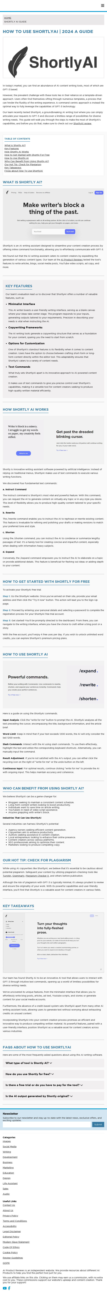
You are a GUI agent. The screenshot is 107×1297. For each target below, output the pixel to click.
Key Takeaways (12, 167)
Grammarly (18, 876)
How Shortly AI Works (16, 151)
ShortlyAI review (82, 123)
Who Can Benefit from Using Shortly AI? (26, 161)
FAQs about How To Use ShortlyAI (23, 171)
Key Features (11, 148)
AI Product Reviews (72, 259)
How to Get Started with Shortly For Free (26, 155)
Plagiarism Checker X (37, 876)
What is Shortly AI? (15, 145)
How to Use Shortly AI (16, 158)
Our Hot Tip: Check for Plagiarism (22, 164)
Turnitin (7, 876)
